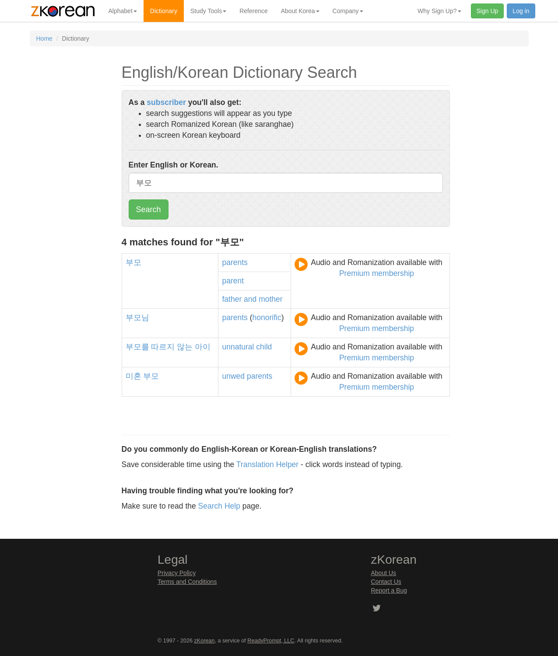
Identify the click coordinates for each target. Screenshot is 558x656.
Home (44, 38)
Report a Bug (389, 590)
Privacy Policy (177, 572)
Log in (520, 10)
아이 (203, 346)
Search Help (219, 506)
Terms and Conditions (187, 581)
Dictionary (163, 10)
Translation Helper (267, 464)
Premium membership (376, 273)
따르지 (163, 346)
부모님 (137, 317)
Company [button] (348, 10)
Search (148, 209)
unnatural (238, 346)
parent (233, 280)
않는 (185, 346)
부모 (133, 262)
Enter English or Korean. (173, 165)
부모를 (137, 346)
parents (234, 262)
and (250, 299)
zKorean (204, 641)
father (232, 299)
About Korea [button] (300, 10)
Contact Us (386, 581)
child (264, 346)
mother (270, 299)
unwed (233, 376)
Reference (253, 10)
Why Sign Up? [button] (439, 10)
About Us (384, 572)
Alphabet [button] (123, 10)
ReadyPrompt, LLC (270, 641)
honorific (267, 317)
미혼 (133, 376)
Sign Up (487, 10)
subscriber (166, 102)
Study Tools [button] (208, 10)
